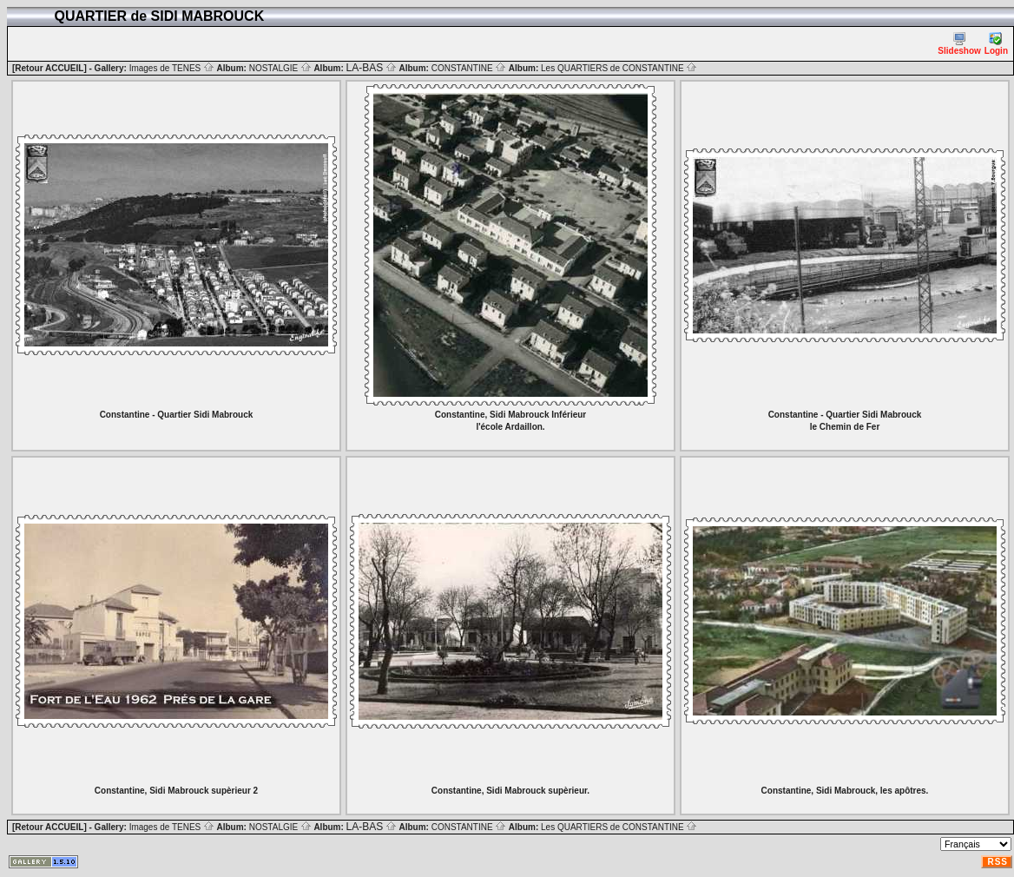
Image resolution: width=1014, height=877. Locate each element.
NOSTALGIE (280, 68)
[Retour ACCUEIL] (49, 68)
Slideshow (959, 44)
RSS (997, 862)
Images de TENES (171, 68)
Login (996, 44)
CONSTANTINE (469, 68)
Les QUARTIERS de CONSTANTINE (619, 68)
